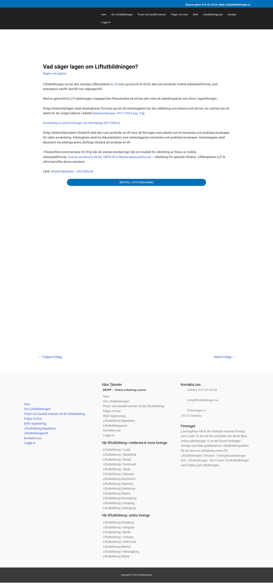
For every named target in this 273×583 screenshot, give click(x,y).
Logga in (28, 443)
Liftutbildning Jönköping (118, 508)
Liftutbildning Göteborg (117, 523)
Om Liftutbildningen (36, 409)
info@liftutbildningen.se (238, 4)
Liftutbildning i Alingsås (117, 528)
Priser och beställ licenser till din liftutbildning (53, 414)
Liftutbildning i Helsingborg (120, 552)
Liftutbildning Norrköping (118, 499)
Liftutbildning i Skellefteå (118, 455)
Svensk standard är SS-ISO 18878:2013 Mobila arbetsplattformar (111, 157)
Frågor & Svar (32, 419)
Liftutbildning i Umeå (116, 460)
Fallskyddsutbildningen (231, 456)
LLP (114, 84)
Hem (26, 404)
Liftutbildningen (197, 460)
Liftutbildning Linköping (117, 503)
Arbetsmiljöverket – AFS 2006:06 (73, 171)
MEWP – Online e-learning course (124, 390)
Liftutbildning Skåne (115, 557)
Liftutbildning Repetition (39, 429)
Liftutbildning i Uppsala (117, 474)
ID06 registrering (34, 424)
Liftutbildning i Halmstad (118, 542)
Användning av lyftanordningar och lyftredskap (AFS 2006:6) (83, 123)
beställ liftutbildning (136, 182)
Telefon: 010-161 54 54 (199, 390)
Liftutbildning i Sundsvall (118, 465)
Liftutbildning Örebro (115, 494)
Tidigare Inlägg (50, 357)
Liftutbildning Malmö (116, 547)
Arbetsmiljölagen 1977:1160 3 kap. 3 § (120, 113)
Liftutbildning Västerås (117, 484)
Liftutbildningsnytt (35, 434)
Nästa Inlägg (224, 357)
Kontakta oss (31, 438)
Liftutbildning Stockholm (118, 479)
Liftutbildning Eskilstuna (118, 489)
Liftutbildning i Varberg (117, 537)
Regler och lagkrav (55, 73)
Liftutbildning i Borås (116, 532)
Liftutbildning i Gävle (115, 469)
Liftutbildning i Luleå (115, 450)
